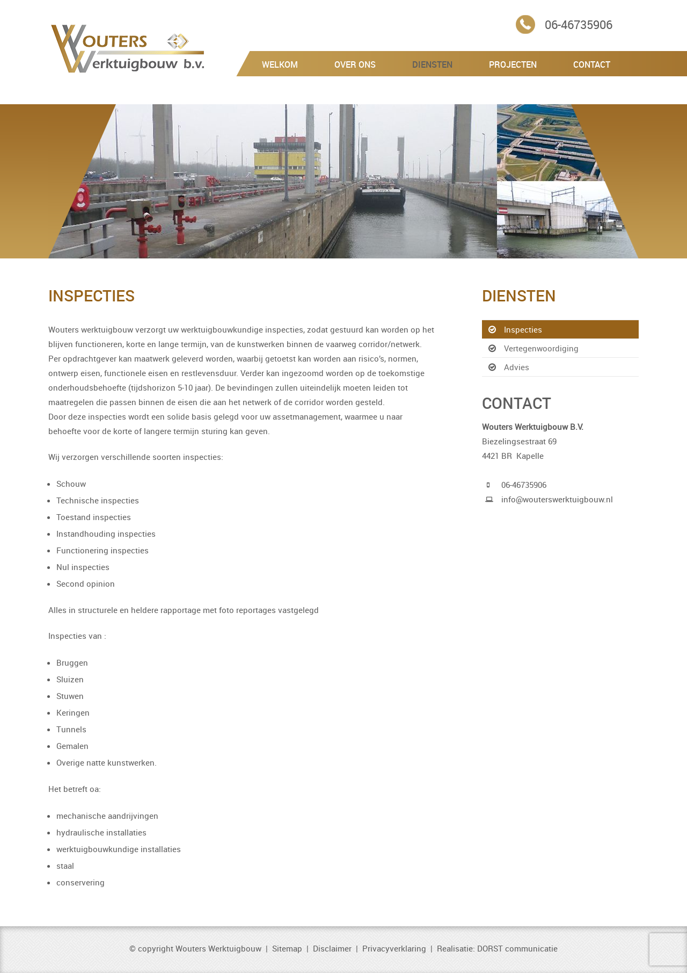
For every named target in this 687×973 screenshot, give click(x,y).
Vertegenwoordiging (541, 348)
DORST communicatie (517, 948)
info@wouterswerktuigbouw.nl (557, 499)
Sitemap (287, 948)
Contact (591, 64)
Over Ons (355, 64)
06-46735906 (578, 24)
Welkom (280, 64)
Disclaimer (332, 948)
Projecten (513, 64)
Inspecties (523, 329)
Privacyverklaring (394, 948)
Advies (516, 367)
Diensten (432, 64)
